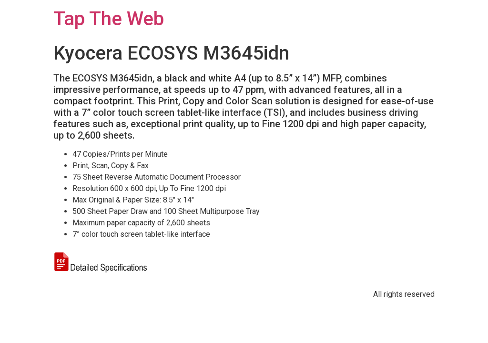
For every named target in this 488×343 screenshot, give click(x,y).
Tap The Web (108, 19)
